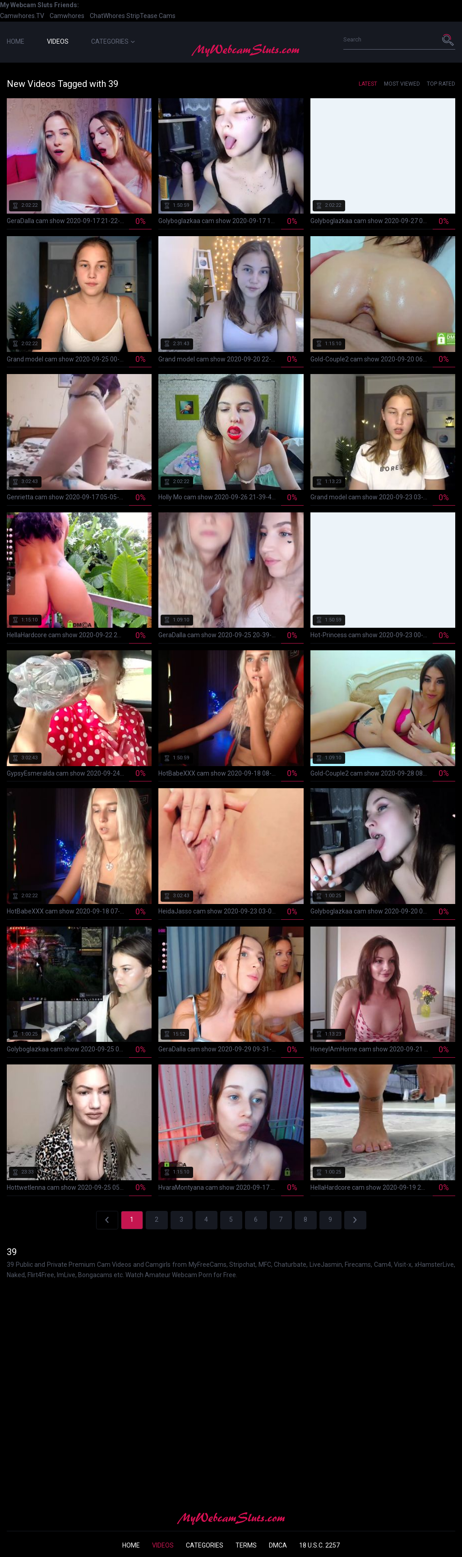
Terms (246, 1545)
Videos (58, 41)
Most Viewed (402, 84)
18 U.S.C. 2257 (319, 1545)
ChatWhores (107, 15)
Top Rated (441, 84)
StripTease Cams (151, 15)
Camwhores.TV (22, 15)
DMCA (278, 1545)
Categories (113, 41)
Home (15, 41)
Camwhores (67, 15)
